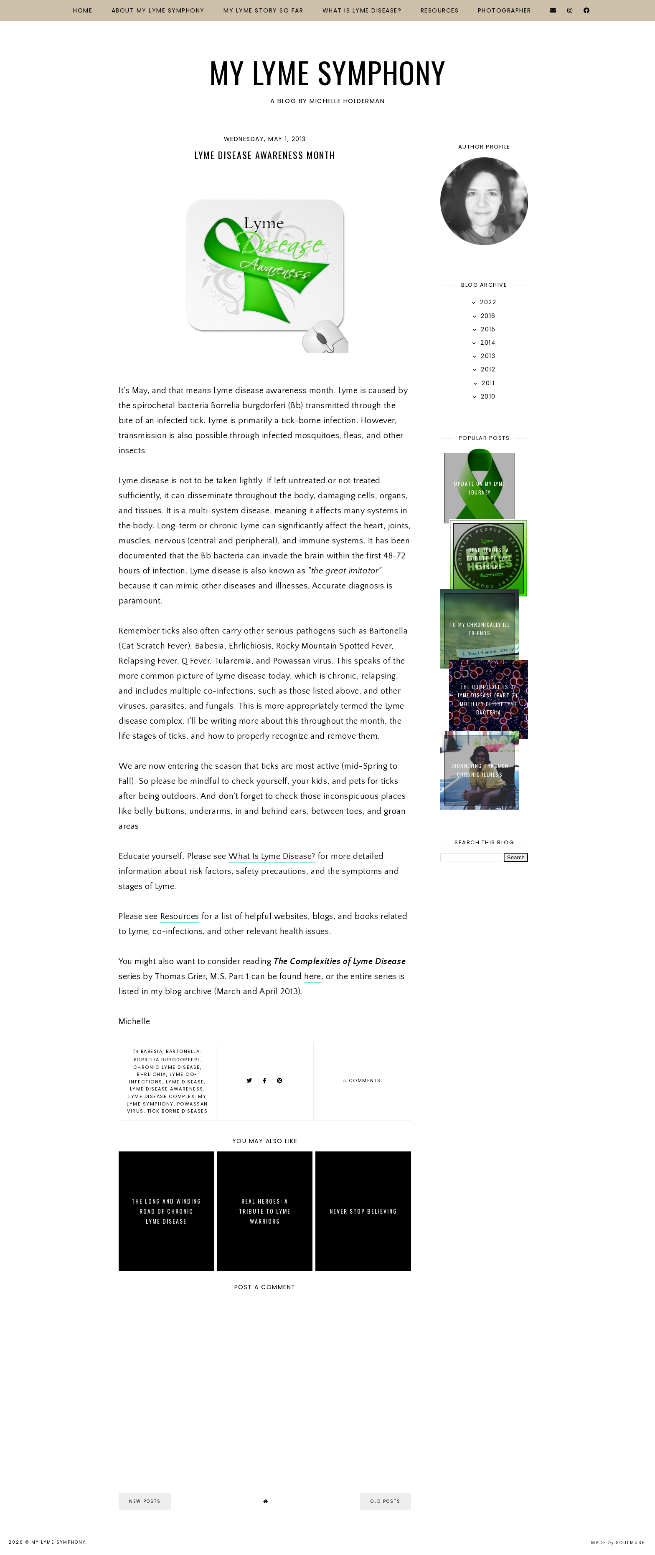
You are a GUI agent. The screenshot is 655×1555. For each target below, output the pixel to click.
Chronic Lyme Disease (166, 1067)
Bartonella (183, 1051)
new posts (145, 1501)
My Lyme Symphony (327, 71)
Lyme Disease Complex (161, 1096)
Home (82, 10)
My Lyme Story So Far (263, 10)
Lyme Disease (185, 1081)
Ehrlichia (151, 1074)
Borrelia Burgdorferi (167, 1059)
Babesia (152, 1051)
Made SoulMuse (618, 1543)
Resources (440, 10)
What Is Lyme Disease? (362, 10)
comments (362, 1080)
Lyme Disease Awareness (166, 1088)
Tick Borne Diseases (177, 1111)
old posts (386, 1501)
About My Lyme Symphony (158, 10)
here (312, 976)
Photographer (504, 10)
